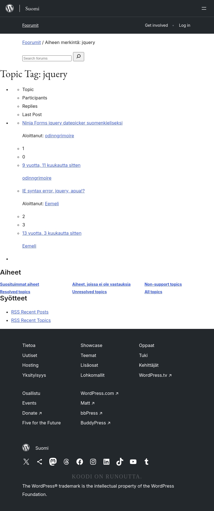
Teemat (88, 355)
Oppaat (146, 345)
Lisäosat (89, 365)
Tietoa (28, 345)
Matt (88, 403)
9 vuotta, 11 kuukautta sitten (51, 165)
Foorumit (30, 25)
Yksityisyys (34, 375)
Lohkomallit (92, 375)
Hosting (30, 365)
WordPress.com (100, 393)
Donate (32, 413)
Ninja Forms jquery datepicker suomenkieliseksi (72, 123)
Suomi (41, 448)
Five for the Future (41, 423)
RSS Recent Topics (31, 320)
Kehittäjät (149, 365)
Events (29, 403)
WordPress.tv (155, 375)
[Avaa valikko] (205, 8)
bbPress (92, 413)
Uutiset (29, 355)
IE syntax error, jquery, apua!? (53, 191)
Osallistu (31, 393)
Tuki (143, 355)
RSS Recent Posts (29, 312)
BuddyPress (96, 423)
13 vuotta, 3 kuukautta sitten (51, 233)
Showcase (91, 345)
